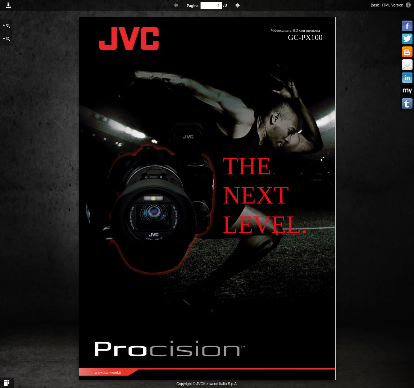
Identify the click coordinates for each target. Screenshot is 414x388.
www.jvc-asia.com (154, 372)
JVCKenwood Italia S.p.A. (217, 384)
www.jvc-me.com (198, 372)
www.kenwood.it (108, 372)
